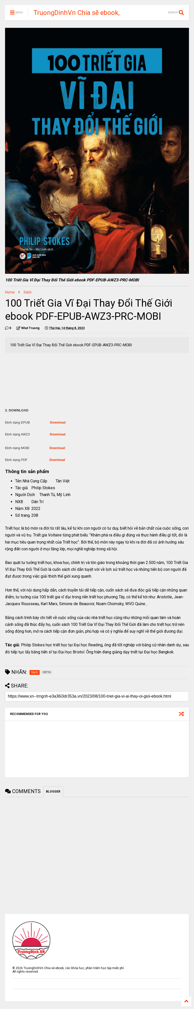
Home (10, 292)
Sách (27, 292)
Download (58, 422)
